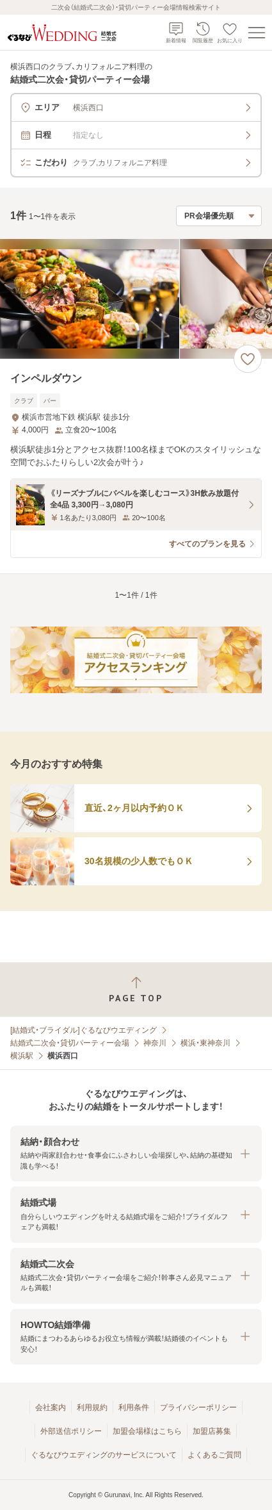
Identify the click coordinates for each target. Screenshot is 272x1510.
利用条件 (133, 1407)
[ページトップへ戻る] (136, 989)
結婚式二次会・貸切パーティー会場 (69, 1042)
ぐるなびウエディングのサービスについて (104, 1454)
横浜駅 (21, 1055)
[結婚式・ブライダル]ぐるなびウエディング (83, 1030)
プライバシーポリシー (198, 1407)
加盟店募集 (212, 1431)
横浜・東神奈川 (205, 1042)
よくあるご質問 (214, 1454)
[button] (136, 1153)
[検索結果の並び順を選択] (219, 216)
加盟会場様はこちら (147, 1431)
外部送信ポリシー (71, 1431)
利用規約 (92, 1407)
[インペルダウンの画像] (136, 299)
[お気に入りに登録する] (248, 359)
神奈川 (154, 1042)
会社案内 (50, 1407)
